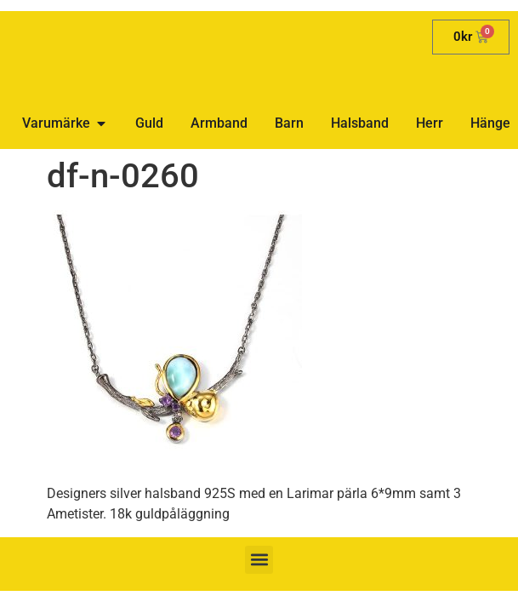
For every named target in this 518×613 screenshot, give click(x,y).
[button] (259, 560)
